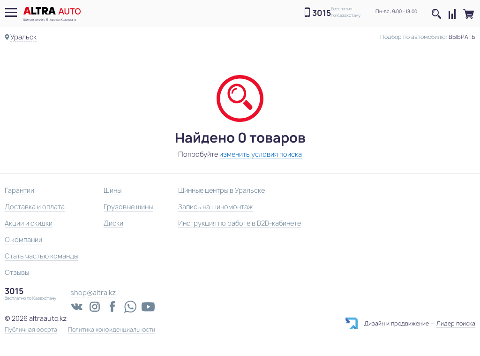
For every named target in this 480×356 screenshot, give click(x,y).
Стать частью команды (41, 255)
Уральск (23, 36)
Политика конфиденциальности (111, 329)
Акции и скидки (28, 223)
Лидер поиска (455, 323)
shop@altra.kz (93, 292)
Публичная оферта (31, 329)
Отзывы (17, 272)
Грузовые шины (128, 206)
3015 (321, 13)
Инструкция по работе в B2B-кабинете (239, 223)
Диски (113, 223)
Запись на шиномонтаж (215, 206)
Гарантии (19, 190)
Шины (112, 190)
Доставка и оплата (35, 206)
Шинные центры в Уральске (221, 190)
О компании (23, 239)
